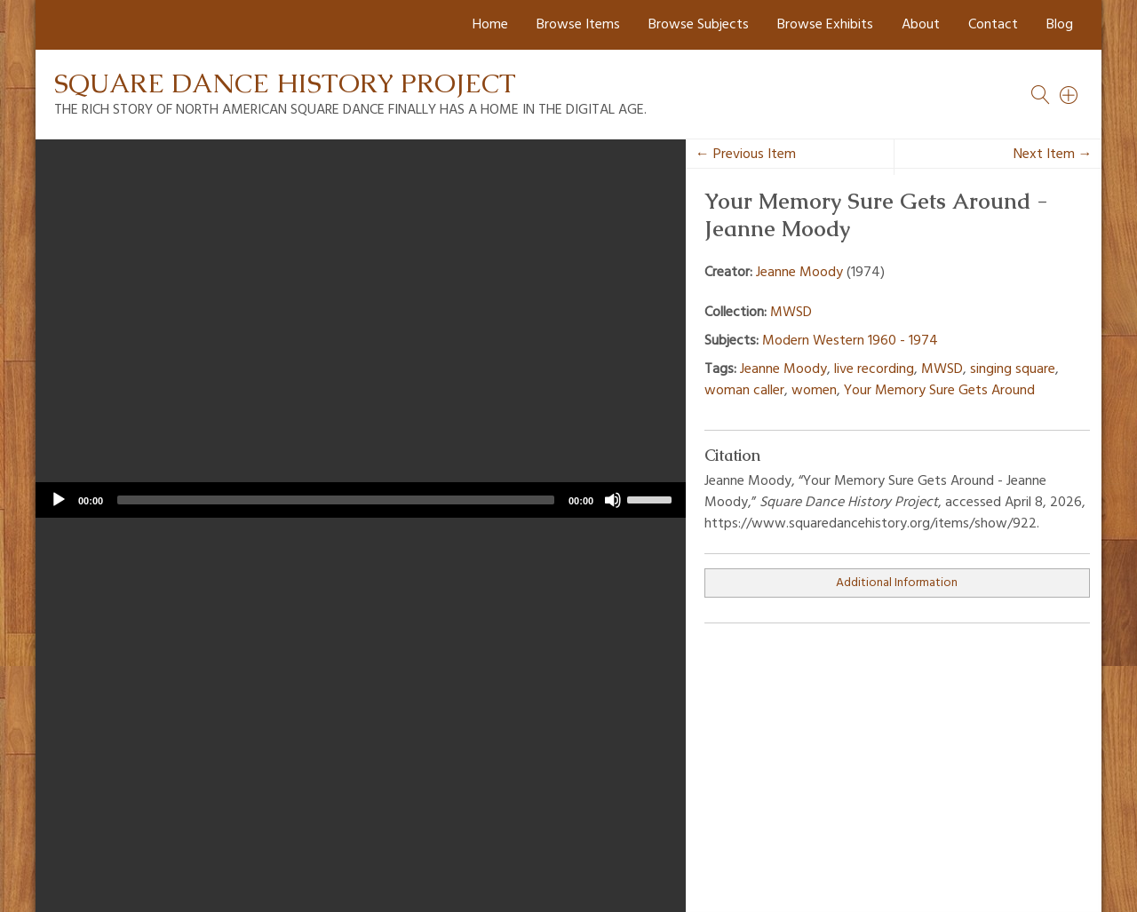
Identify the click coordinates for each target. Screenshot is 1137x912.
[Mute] (613, 500)
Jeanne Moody (799, 272)
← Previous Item (746, 154)
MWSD (791, 312)
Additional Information (897, 583)
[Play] (59, 500)
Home (490, 24)
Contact (993, 24)
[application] (361, 500)
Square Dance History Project (285, 83)
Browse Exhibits (825, 24)
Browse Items (578, 24)
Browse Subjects (698, 24)
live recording (874, 369)
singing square (1012, 369)
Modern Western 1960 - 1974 (850, 341)
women (814, 390)
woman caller (744, 390)
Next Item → (1053, 154)
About (921, 24)
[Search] (1069, 95)
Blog (1059, 24)
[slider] (335, 500)
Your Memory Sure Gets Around (939, 390)
